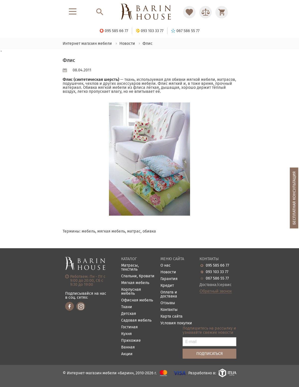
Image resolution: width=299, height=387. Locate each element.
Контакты (169, 310)
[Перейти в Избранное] (189, 12)
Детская (128, 314)
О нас (165, 265)
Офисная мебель (137, 300)
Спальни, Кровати (137, 276)
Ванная (128, 347)
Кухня (126, 334)
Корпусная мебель (131, 292)
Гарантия (169, 279)
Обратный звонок (215, 291)
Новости (168, 272)
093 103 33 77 (217, 272)
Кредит (167, 286)
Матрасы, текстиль (130, 267)
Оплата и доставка (168, 294)
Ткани (126, 307)
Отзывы (167, 303)
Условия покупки (176, 323)
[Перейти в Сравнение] (205, 12)
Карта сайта (171, 316)
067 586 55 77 (217, 278)
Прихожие (131, 341)
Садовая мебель (136, 320)
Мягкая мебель (135, 283)
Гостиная (129, 327)
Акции (127, 354)
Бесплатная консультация (294, 198)
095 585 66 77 (217, 265)
